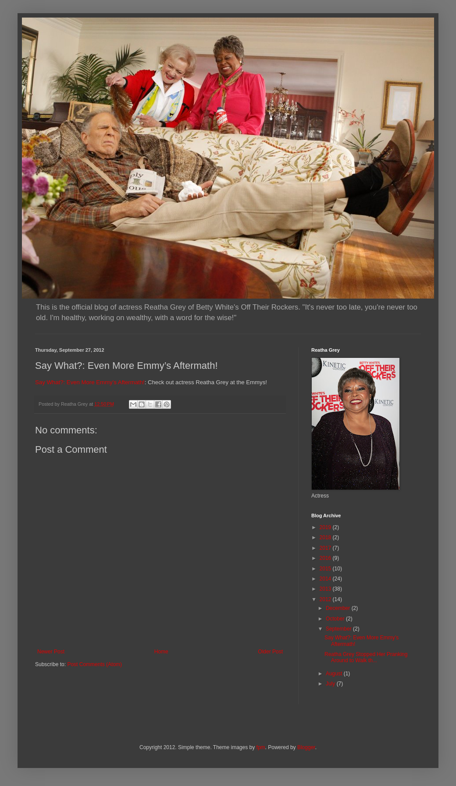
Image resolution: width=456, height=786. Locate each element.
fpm (260, 747)
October (336, 619)
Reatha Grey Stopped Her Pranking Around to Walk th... (365, 657)
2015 (326, 569)
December (339, 608)
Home (161, 652)
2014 (326, 579)
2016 (326, 558)
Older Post (270, 652)
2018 (326, 537)
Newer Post (50, 652)
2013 (326, 589)
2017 (326, 548)
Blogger (306, 747)
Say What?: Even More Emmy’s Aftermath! (90, 382)
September (339, 629)
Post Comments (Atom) (94, 664)
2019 (326, 527)
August (335, 674)
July (331, 684)
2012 (326, 599)
